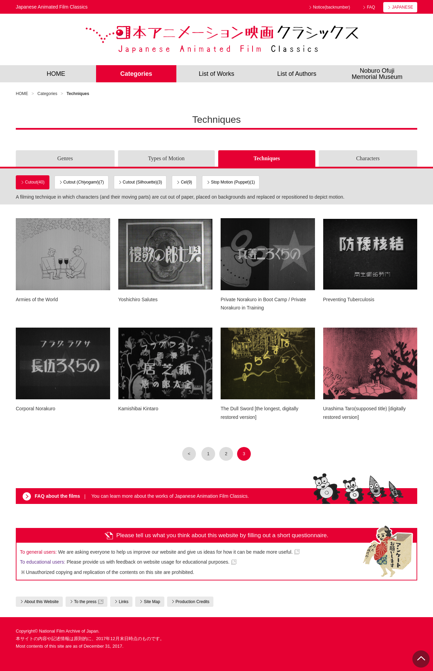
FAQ (371, 7)
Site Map (152, 601)
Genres (65, 158)
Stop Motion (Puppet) (233, 182)
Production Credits (193, 601)
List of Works (216, 73)
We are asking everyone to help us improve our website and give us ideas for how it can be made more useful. (156, 552)
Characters (367, 158)
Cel (186, 182)
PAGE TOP (421, 659)
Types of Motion (166, 158)
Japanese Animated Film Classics (221, 39)
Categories (136, 73)
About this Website (41, 601)
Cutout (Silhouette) (142, 182)
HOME (56, 73)
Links (123, 601)
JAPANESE (402, 7)
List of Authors (296, 73)
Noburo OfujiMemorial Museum (377, 73)
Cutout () (83, 182)
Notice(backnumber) (331, 7)
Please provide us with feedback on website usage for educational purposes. (125, 562)
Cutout (35, 182)
